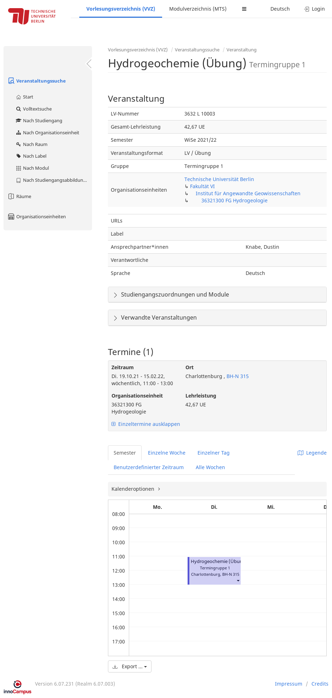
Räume (19, 196)
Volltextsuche (33, 109)
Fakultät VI (202, 186)
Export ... (130, 666)
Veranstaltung (242, 49)
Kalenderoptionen (133, 488)
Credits (319, 683)
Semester (125, 452)
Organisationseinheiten (36, 216)
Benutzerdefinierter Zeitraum (149, 467)
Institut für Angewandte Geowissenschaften (248, 193)
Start (24, 97)
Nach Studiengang (38, 120)
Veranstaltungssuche (36, 81)
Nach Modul (32, 168)
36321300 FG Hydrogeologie (234, 200)
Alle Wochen (210, 467)
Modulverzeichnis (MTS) (198, 8)
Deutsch (280, 8)
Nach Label (30, 156)
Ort (189, 367)
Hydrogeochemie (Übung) (219, 561)
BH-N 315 (237, 376)
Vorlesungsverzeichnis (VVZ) (120, 8)
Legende (312, 452)
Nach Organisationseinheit (47, 132)
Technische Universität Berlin (219, 179)
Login (314, 8)
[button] (238, 581)
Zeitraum (122, 367)
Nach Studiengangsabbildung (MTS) (53, 180)
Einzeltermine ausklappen (145, 424)
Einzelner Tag (214, 452)
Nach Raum (31, 144)
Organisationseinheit (137, 395)
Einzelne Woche (166, 452)
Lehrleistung (200, 395)
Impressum (288, 683)
